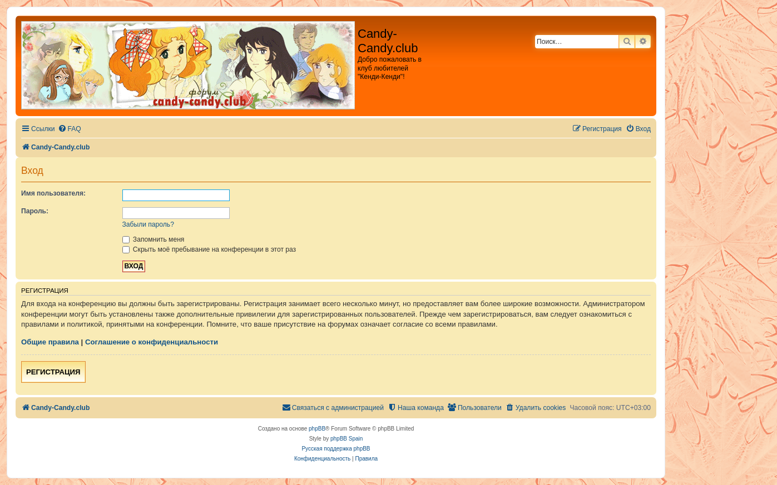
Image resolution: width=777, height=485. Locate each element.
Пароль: (34, 211)
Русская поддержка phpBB (335, 449)
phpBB (317, 429)
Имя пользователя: (53, 193)
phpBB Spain (346, 439)
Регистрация (53, 372)
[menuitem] (69, 129)
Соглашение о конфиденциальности (151, 342)
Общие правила (50, 342)
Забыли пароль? (148, 224)
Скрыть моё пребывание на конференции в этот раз (209, 249)
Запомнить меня (153, 239)
